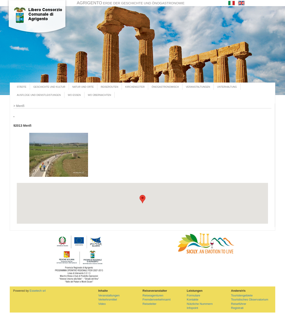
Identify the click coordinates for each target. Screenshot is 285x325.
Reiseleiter (149, 304)
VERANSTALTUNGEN (198, 86)
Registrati (237, 308)
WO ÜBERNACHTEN (99, 95)
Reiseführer (238, 304)
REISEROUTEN (109, 86)
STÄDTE (21, 86)
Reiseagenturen (152, 295)
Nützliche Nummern (200, 304)
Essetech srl (37, 290)
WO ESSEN (74, 95)
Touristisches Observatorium (249, 299)
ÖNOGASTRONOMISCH (165, 86)
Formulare (193, 295)
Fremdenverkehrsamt (156, 299)
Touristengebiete (242, 295)
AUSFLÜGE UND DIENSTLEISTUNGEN (39, 95)
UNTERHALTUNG (227, 86)
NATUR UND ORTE (83, 86)
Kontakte (192, 299)
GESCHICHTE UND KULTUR (49, 86)
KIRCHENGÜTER (135, 86)
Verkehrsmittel (107, 299)
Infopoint (192, 308)
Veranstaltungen (109, 295)
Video (102, 304)
